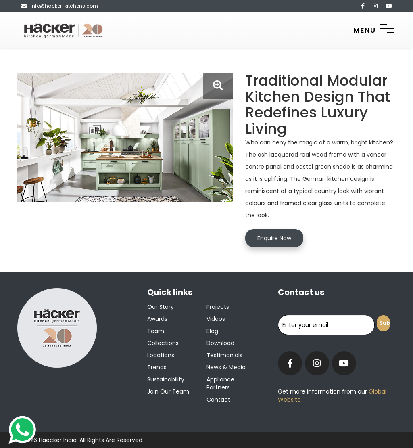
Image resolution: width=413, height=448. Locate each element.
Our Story (160, 307)
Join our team (168, 391)
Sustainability (165, 379)
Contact (218, 400)
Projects (217, 307)
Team (155, 331)
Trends (157, 367)
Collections (163, 343)
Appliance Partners (220, 383)
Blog (212, 331)
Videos (215, 319)
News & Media (226, 367)
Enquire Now (274, 238)
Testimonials (224, 355)
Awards (157, 319)
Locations (160, 355)
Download (220, 343)
